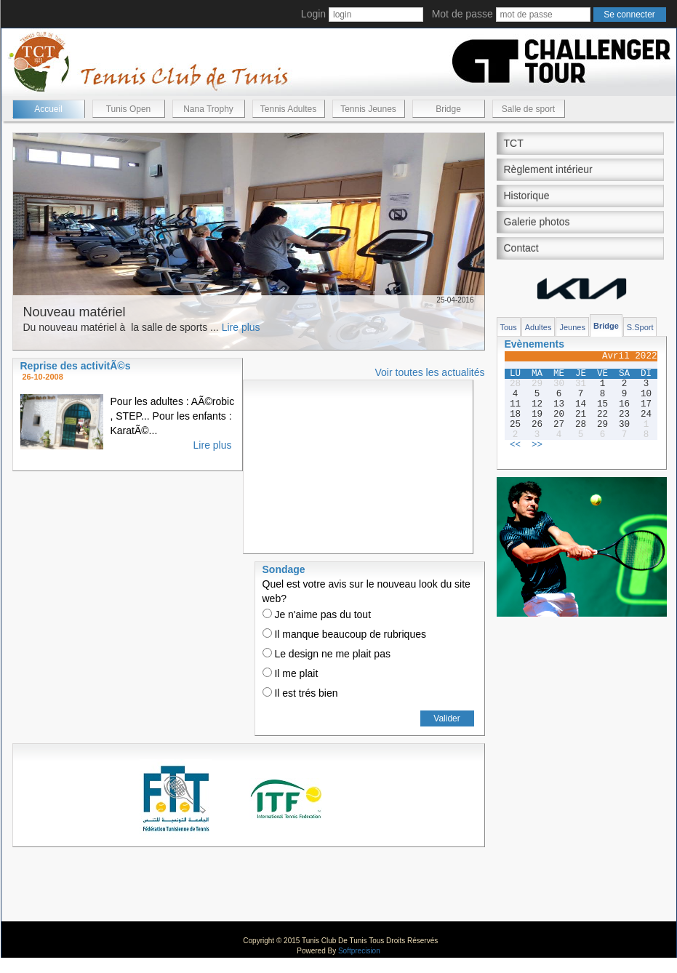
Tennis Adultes (288, 109)
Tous (508, 327)
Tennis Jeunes (368, 109)
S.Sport (640, 327)
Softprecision (359, 951)
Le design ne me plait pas (326, 654)
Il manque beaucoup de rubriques (344, 634)
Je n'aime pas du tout (317, 614)
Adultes (538, 327)
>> (537, 445)
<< (515, 445)
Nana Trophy (208, 109)
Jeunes (572, 327)
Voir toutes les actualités (430, 372)
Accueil (48, 109)
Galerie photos (537, 222)
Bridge (448, 109)
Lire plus (241, 327)
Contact (521, 248)
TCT (514, 143)
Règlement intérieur (548, 169)
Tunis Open (128, 109)
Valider (446, 718)
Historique (527, 195)
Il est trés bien (300, 693)
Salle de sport (528, 109)
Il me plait (291, 673)
